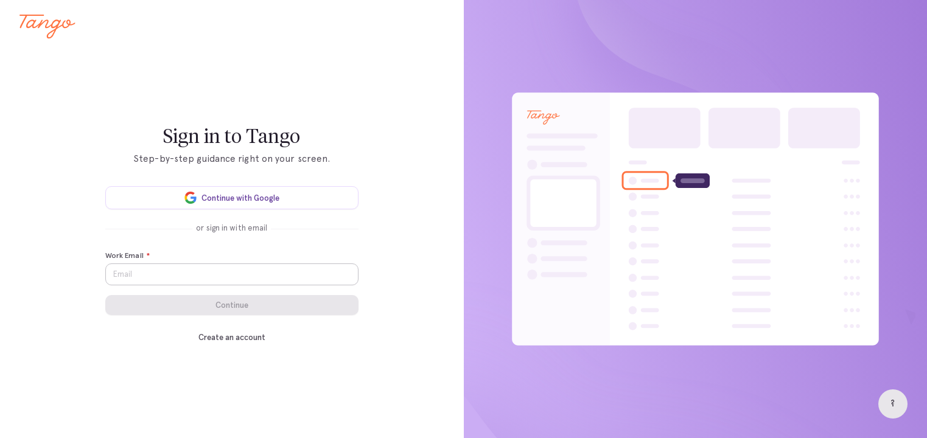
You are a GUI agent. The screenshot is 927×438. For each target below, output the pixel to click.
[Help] (893, 404)
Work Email (127, 256)
